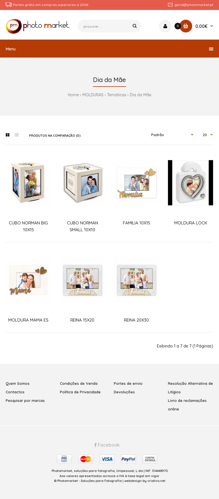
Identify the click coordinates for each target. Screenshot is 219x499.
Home (73, 94)
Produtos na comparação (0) (55, 136)
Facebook (107, 445)
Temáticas (116, 94)
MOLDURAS (93, 94)
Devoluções (124, 392)
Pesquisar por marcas (25, 400)
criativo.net (156, 481)
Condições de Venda (79, 383)
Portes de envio (128, 383)
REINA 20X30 (136, 320)
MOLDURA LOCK (190, 223)
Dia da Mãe (140, 94)
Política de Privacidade (80, 392)
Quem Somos (18, 383)
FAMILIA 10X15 (136, 223)
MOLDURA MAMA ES (28, 320)
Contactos (15, 392)
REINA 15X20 (82, 320)
